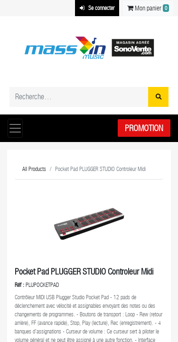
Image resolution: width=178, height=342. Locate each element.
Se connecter (97, 8)
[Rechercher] (158, 97)
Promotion (144, 128)
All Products (34, 169)
